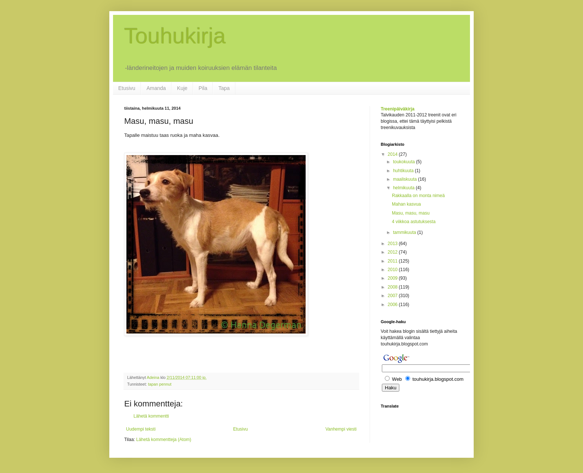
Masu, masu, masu (410, 213)
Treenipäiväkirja (398, 109)
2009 (393, 278)
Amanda (156, 88)
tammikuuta (405, 232)
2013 (393, 243)
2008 (393, 287)
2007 (393, 295)
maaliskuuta (405, 179)
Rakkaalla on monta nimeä (418, 195)
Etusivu (126, 88)
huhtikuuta (404, 170)
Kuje (182, 88)
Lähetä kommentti (151, 416)
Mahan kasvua (406, 204)
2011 (393, 261)
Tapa (223, 88)
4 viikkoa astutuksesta (413, 221)
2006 (393, 304)
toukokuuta (404, 161)
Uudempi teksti (140, 429)
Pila (203, 88)
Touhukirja (175, 35)
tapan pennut (159, 384)
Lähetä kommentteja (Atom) (163, 439)
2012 (393, 252)
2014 (393, 154)
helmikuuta (404, 187)
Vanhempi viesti (341, 429)
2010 (393, 269)
